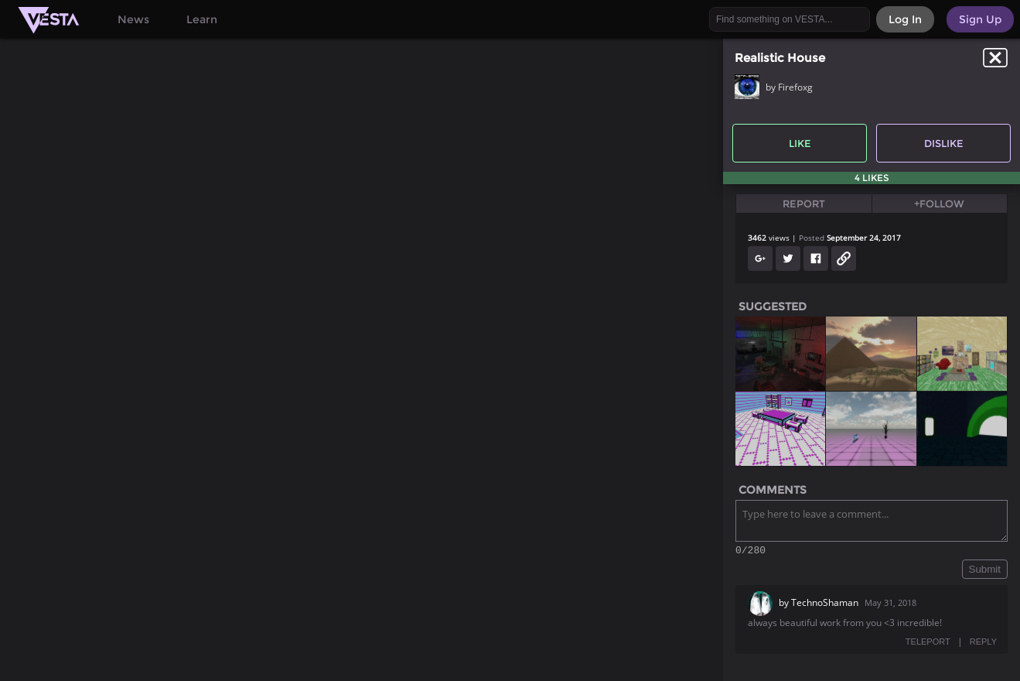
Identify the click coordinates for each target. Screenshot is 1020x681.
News (133, 19)
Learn (201, 19)
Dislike (944, 143)
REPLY (983, 643)
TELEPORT (928, 643)
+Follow (939, 203)
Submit (985, 571)
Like (800, 143)
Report (804, 203)
